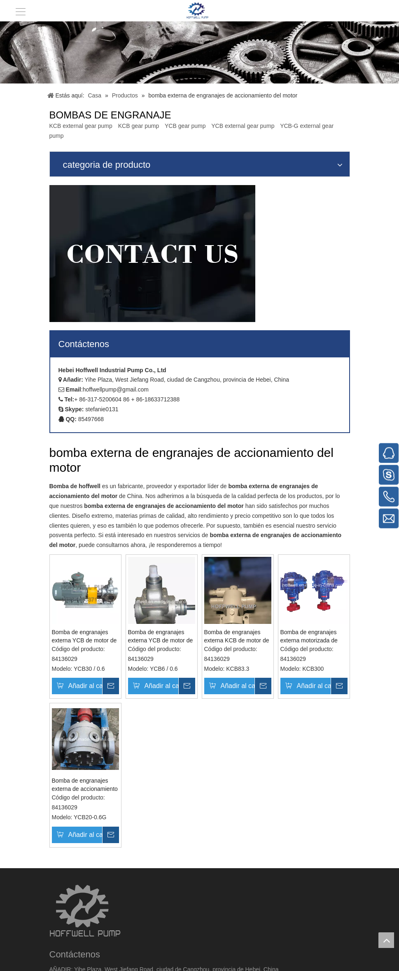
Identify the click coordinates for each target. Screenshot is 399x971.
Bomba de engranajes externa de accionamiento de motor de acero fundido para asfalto (85, 785)
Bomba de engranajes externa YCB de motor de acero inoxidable (84, 636)
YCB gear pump (185, 126)
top (386, 940)
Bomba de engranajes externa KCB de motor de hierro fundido (236, 636)
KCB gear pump (138, 126)
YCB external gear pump (242, 126)
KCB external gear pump (80, 126)
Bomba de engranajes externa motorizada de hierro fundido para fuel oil (313, 636)
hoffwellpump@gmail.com (116, 389)
